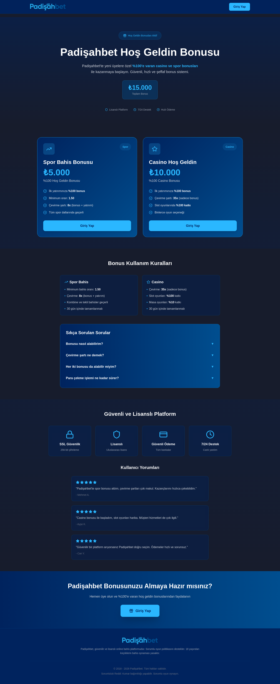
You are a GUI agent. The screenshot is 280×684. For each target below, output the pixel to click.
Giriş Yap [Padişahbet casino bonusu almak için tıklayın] (193, 226)
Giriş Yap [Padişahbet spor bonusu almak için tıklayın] (87, 226)
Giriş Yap (239, 6)
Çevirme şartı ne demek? (140, 355)
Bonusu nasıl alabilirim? (140, 343)
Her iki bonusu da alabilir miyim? (140, 366)
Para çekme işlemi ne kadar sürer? (140, 378)
